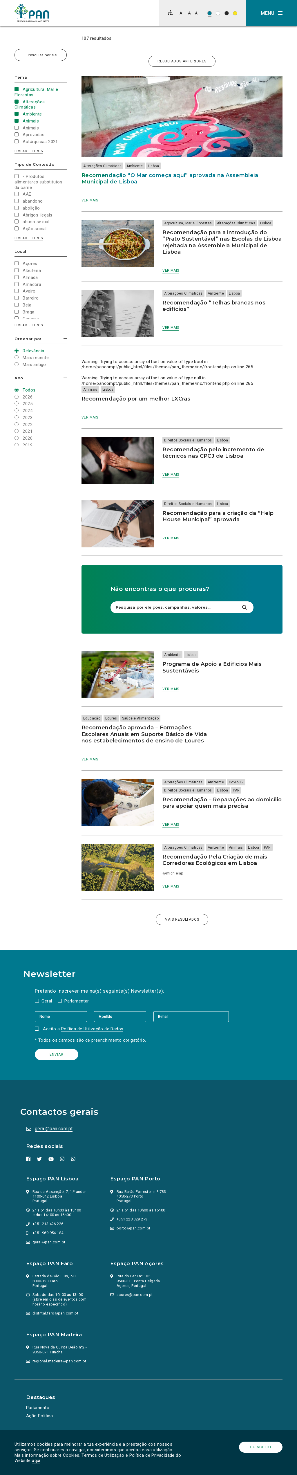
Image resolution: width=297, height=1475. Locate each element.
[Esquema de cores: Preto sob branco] (218, 13)
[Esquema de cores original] (209, 13)
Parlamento (37, 1407)
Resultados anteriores (182, 61)
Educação (91, 718)
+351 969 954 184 (47, 1233)
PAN (236, 790)
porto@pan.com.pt (133, 1228)
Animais (90, 389)
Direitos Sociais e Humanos (188, 440)
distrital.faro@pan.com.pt (55, 1313)
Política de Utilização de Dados (92, 1029)
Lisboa (153, 166)
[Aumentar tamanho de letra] (197, 13)
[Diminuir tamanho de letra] (182, 13)
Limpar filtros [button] (29, 151)
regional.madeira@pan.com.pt (59, 1361)
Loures (111, 718)
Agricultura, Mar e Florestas (188, 223)
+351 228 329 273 (132, 1219)
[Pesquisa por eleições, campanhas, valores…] (41, 55)
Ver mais (90, 200)
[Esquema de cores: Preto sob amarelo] (235, 13)
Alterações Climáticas (102, 166)
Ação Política (39, 1415)
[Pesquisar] (244, 607)
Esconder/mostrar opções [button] (65, 77)
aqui (36, 1460)
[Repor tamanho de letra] (189, 13)
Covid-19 (236, 782)
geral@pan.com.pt (54, 1128)
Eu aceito (260, 1447)
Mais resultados (182, 919)
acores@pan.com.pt (135, 1294)
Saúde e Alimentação (140, 718)
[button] (271, 13)
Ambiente (134, 166)
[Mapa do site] (170, 12)
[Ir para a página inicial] (32, 13)
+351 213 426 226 (47, 1224)
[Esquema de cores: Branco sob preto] (226, 13)
